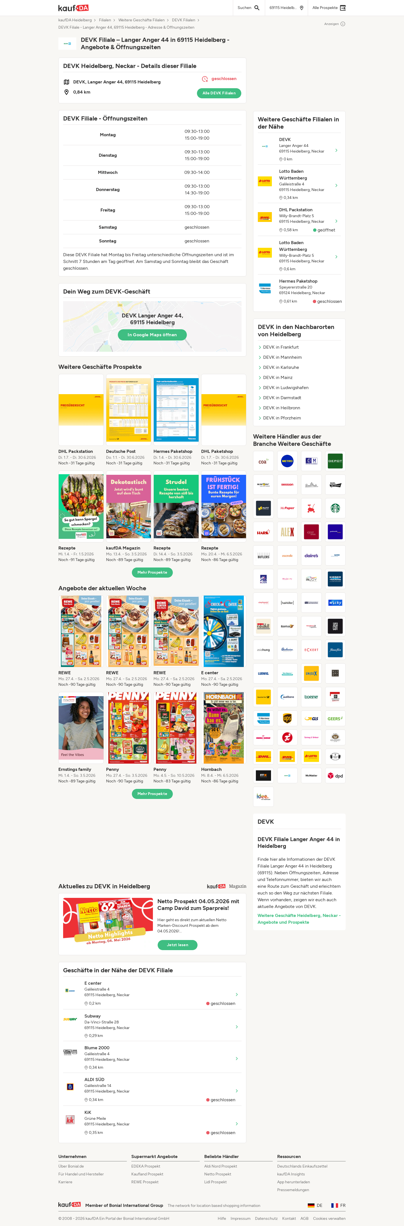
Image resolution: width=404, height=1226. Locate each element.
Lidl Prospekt (215, 1182)
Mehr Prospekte (152, 572)
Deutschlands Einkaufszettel (302, 1166)
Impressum (241, 1218)
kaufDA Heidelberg (75, 20)
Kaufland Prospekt (147, 1174)
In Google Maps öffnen (152, 334)
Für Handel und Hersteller (81, 1174)
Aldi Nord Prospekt (220, 1166)
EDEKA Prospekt (145, 1166)
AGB (304, 1218)
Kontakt (289, 1218)
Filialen (105, 20)
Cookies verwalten (329, 1218)
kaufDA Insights (291, 1174)
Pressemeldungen (293, 1190)
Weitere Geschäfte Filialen (141, 20)
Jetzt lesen (177, 945)
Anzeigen (335, 24)
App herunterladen (293, 1182)
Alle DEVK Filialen (219, 93)
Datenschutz (266, 1218)
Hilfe (222, 1218)
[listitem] (81, 420)
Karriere (65, 1182)
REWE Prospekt (145, 1182)
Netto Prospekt (217, 1174)
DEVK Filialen (183, 20)
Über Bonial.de (71, 1166)
